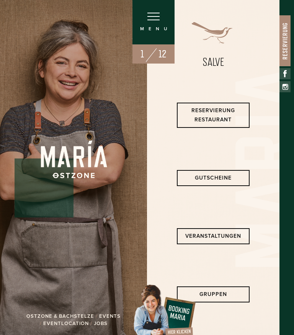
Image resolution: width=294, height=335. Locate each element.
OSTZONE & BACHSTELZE (60, 316)
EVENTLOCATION (66, 323)
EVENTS (110, 316)
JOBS (101, 323)
